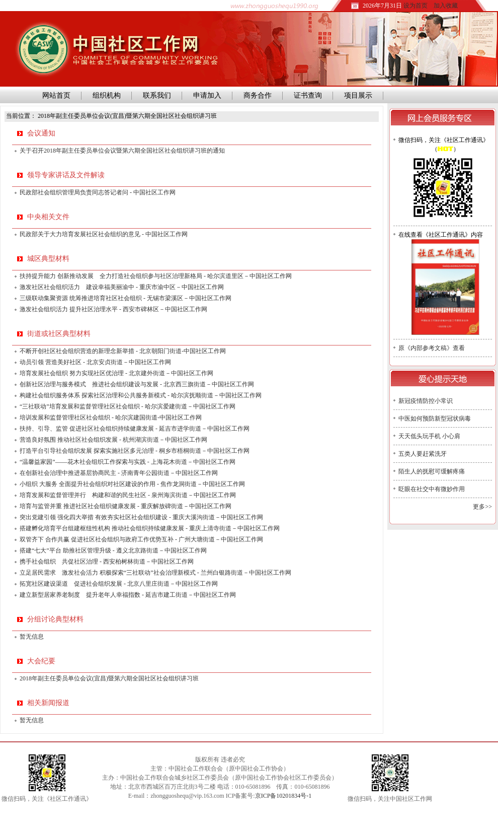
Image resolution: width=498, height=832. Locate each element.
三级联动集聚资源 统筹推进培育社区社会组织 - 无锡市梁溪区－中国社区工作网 (125, 298)
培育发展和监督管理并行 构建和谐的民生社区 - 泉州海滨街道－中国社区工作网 (128, 495)
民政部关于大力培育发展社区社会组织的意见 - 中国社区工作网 (104, 234)
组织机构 (106, 95)
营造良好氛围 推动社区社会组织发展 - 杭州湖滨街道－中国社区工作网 (113, 439)
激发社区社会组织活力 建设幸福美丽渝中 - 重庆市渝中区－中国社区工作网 (122, 287)
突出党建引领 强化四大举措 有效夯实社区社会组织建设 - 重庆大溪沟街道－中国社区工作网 (141, 517)
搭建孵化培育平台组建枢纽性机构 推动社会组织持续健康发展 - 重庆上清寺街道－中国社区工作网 (150, 528)
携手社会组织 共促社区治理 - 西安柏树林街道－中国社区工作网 (107, 561)
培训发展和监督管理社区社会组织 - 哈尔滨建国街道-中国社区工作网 (111, 417)
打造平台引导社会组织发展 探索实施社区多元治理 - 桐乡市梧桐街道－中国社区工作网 (135, 450)
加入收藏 (446, 5)
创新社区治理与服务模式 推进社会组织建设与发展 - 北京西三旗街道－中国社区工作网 (137, 384)
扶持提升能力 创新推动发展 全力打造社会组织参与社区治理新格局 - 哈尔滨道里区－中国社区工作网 (156, 276)
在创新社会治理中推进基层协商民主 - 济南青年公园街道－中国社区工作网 (119, 472)
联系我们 (157, 95)
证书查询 (307, 95)
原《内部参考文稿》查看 (431, 348)
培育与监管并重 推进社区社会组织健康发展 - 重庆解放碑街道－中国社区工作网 (125, 506)
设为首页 (415, 5)
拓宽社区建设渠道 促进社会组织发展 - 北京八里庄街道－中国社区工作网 (119, 583)
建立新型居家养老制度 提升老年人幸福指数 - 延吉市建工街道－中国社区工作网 (128, 594)
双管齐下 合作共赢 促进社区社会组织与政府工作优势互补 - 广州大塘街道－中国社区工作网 (141, 539)
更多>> (482, 506)
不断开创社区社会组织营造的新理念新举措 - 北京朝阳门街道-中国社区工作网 (123, 351)
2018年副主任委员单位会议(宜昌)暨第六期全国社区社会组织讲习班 (109, 678)
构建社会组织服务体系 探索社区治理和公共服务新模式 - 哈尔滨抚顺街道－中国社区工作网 (141, 395)
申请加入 (207, 95)
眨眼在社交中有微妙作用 (431, 489)
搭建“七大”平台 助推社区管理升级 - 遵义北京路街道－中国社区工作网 (113, 550)
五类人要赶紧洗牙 (422, 453)
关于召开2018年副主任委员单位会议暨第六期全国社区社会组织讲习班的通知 (122, 150)
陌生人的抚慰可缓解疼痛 (431, 471)
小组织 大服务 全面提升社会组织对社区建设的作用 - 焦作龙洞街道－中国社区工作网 (132, 484)
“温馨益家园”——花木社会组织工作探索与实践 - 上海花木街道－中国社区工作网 (127, 461)
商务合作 (257, 95)
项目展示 (358, 95)
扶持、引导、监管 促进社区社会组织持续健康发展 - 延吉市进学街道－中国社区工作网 (135, 428)
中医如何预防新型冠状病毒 (434, 418)
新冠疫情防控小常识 (425, 400)
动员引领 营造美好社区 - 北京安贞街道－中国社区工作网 (95, 362)
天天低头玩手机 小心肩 (429, 436)
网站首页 (54, 95)
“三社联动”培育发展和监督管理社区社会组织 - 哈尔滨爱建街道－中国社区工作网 (127, 406)
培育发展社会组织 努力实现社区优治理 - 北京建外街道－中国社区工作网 (116, 373)
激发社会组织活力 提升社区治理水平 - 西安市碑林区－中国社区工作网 (113, 309)
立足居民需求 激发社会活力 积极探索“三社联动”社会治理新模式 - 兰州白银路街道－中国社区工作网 (155, 572)
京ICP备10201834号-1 (283, 795)
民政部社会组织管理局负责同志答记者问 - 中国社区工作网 (98, 192)
